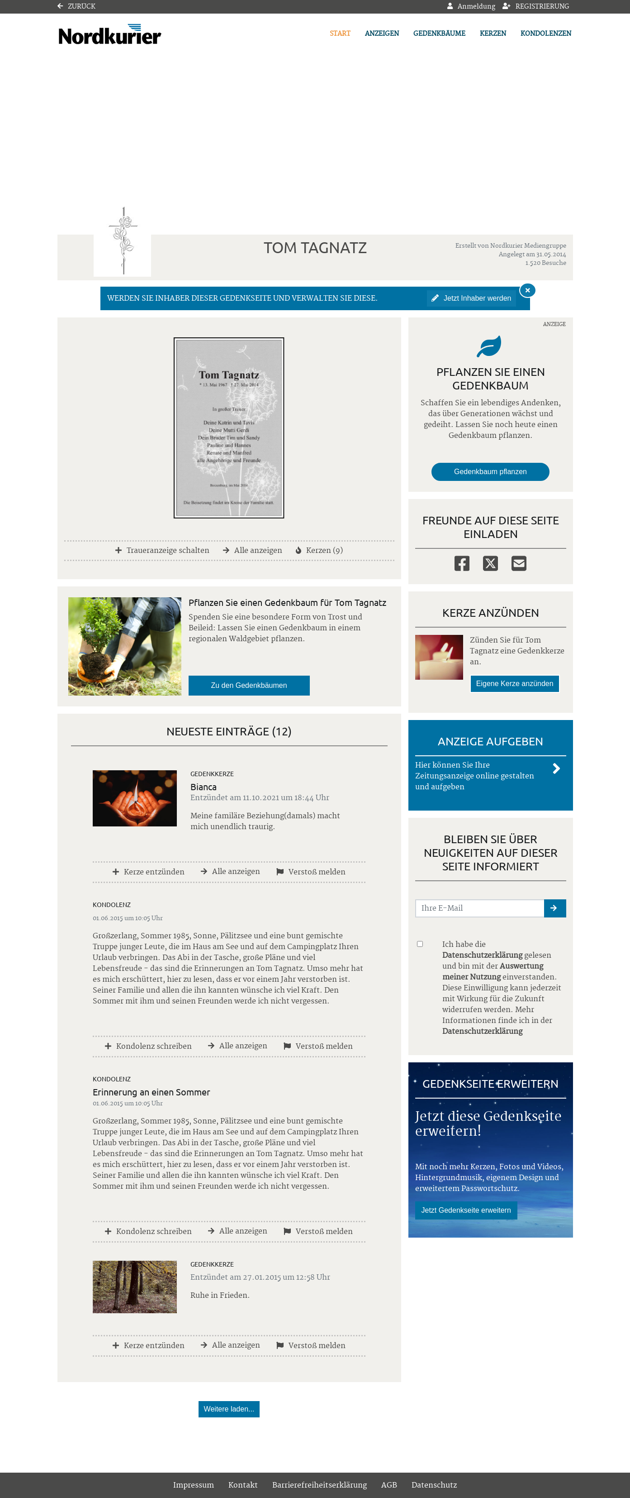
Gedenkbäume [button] (439, 34)
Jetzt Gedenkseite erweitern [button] (466, 1210)
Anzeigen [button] (382, 34)
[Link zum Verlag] (135, 34)
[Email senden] (480, 908)
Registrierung (535, 7)
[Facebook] (462, 563)
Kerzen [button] (493, 34)
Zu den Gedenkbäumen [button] (249, 685)
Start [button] (340, 34)
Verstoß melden (311, 872)
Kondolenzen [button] (546, 34)
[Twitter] (490, 563)
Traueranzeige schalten (162, 550)
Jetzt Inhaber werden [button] (471, 298)
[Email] (519, 563)
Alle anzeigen (252, 550)
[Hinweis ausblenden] (527, 290)
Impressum (193, 1485)
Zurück (76, 7)
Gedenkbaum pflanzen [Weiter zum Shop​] (490, 471)
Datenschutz (434, 1485)
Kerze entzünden (149, 872)
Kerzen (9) (319, 550)
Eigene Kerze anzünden (515, 683)
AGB (389, 1485)
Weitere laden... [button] (229, 1409)
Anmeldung (471, 7)
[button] (555, 908)
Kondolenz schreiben (148, 1046)
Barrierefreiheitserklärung (319, 1485)
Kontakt (243, 1485)
